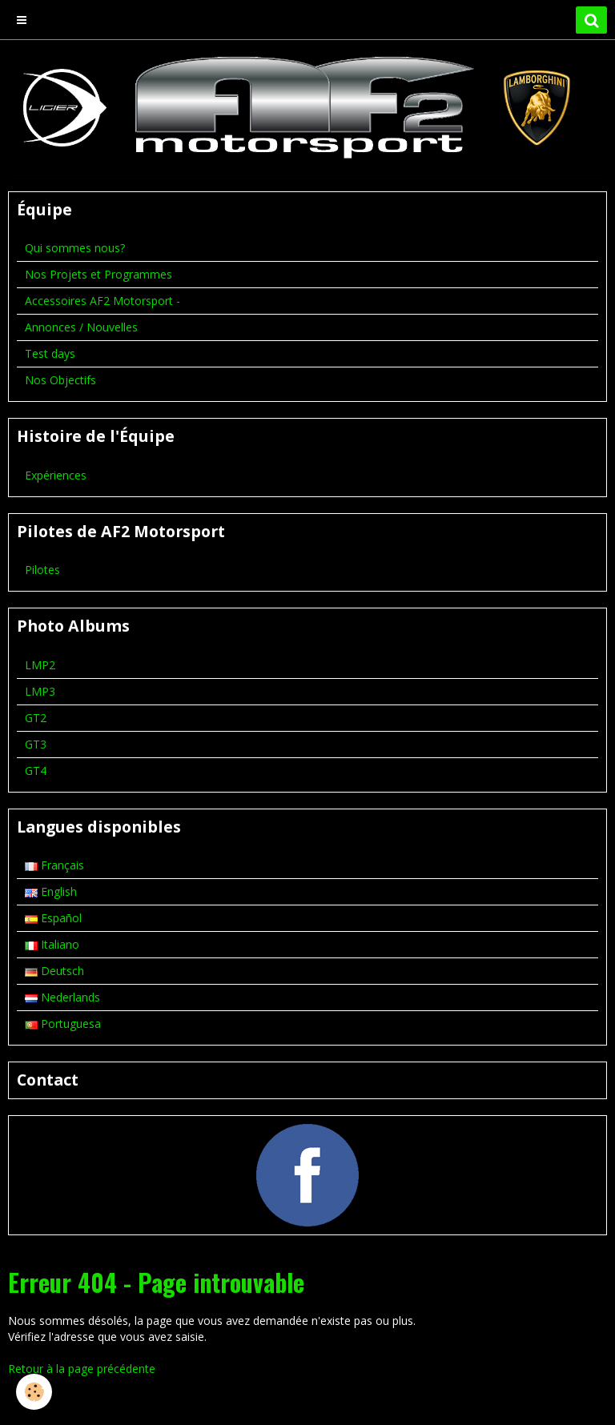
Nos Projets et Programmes (98, 274)
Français (54, 865)
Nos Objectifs (60, 379)
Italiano (52, 944)
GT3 (35, 744)
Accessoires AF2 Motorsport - (102, 300)
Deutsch (54, 970)
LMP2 (40, 664)
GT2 (35, 717)
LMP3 (40, 691)
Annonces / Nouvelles (81, 327)
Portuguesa (63, 1023)
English (51, 891)
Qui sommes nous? (75, 247)
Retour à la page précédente (81, 1368)
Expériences (55, 475)
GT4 (35, 770)
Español (53, 917)
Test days (50, 353)
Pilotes (42, 569)
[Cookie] (34, 1392)
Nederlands (62, 997)
